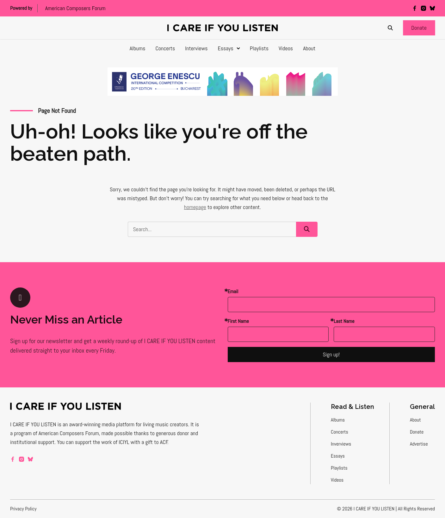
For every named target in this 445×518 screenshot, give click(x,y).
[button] (419, 27)
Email (233, 291)
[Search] (390, 27)
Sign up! (331, 354)
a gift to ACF (154, 442)
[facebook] (414, 8)
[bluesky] (432, 8)
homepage (195, 207)
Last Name (344, 321)
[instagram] (423, 8)
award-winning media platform (102, 424)
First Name (238, 321)
